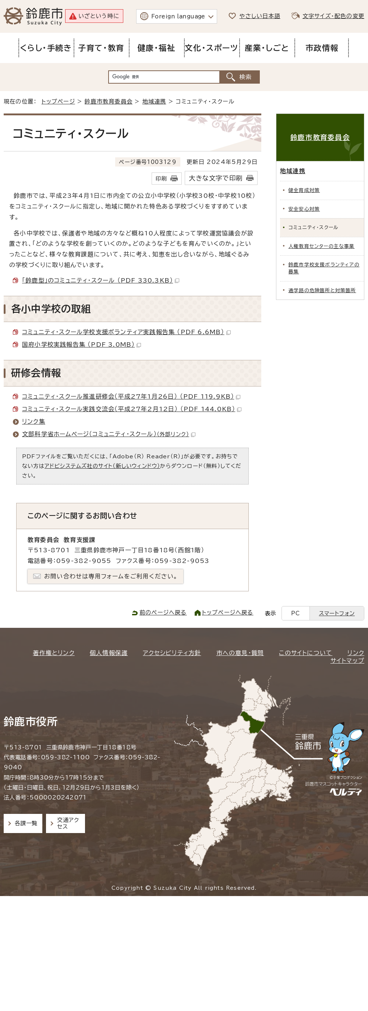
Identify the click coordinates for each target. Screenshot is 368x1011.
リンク (355, 653)
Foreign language (178, 16)
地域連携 (154, 101)
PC (295, 613)
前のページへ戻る (163, 612)
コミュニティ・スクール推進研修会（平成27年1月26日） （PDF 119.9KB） (131, 396)
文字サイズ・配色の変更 (333, 16)
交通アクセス (68, 823)
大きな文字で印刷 (216, 178)
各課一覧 (26, 823)
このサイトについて (305, 653)
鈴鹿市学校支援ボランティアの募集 (324, 268)
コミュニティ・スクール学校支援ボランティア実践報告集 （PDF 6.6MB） (126, 332)
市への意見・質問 (240, 653)
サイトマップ (347, 661)
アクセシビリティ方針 (172, 653)
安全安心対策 (304, 209)
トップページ (58, 101)
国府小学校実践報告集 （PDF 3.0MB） (81, 344)
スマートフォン (337, 613)
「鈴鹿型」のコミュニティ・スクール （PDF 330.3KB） (100, 280)
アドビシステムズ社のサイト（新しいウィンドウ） (102, 466)
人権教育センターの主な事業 (322, 246)
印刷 (161, 178)
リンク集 (33, 421)
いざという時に (98, 16)
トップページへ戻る (228, 612)
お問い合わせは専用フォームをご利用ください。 (111, 576)
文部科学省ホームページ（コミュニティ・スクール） (108, 434)
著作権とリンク (53, 653)
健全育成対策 (304, 190)
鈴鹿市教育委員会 (108, 101)
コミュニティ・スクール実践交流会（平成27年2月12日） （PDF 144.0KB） (131, 409)
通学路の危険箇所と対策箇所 (322, 290)
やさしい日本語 (259, 16)
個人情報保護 (109, 653)
